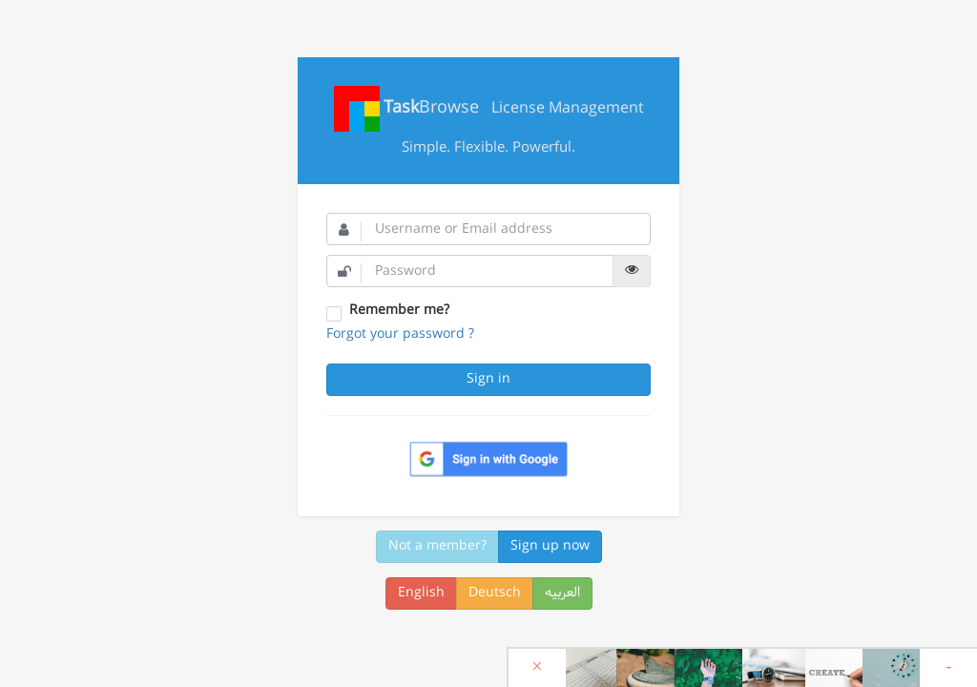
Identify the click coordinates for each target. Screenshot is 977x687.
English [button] (421, 593)
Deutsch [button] (494, 593)
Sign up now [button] (550, 546)
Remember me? (399, 311)
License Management (489, 109)
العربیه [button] (562, 593)
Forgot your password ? (400, 334)
